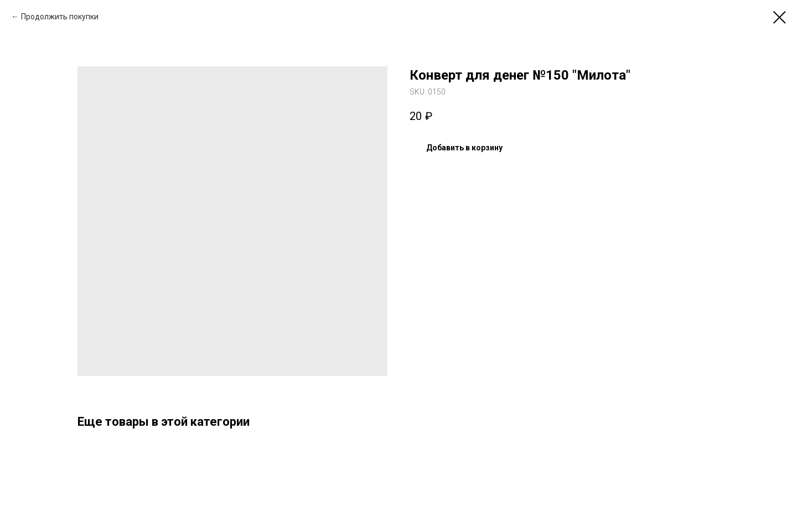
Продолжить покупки (60, 16)
